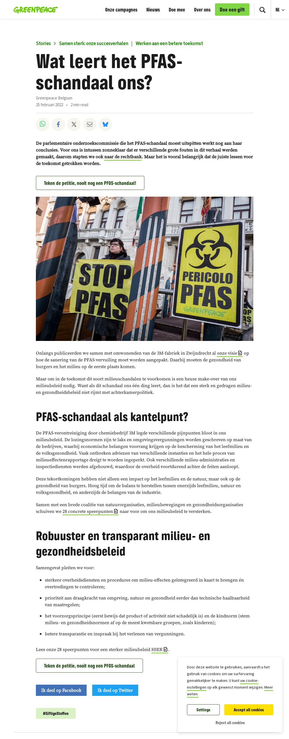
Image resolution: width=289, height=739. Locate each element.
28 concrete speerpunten (88, 511)
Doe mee (177, 9)
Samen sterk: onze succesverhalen (93, 43)
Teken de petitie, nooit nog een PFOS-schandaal (89, 665)
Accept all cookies (249, 710)
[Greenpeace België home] (34, 9)
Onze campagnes (121, 9)
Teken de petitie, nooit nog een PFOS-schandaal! (90, 183)
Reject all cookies (230, 723)
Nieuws (153, 9)
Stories (43, 43)
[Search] (262, 9)
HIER (157, 649)
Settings (203, 710)
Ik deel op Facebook (61, 690)
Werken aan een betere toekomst (169, 43)
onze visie (227, 353)
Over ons (202, 9)
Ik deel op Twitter (115, 690)
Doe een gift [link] (232, 9)
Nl (278, 9)
